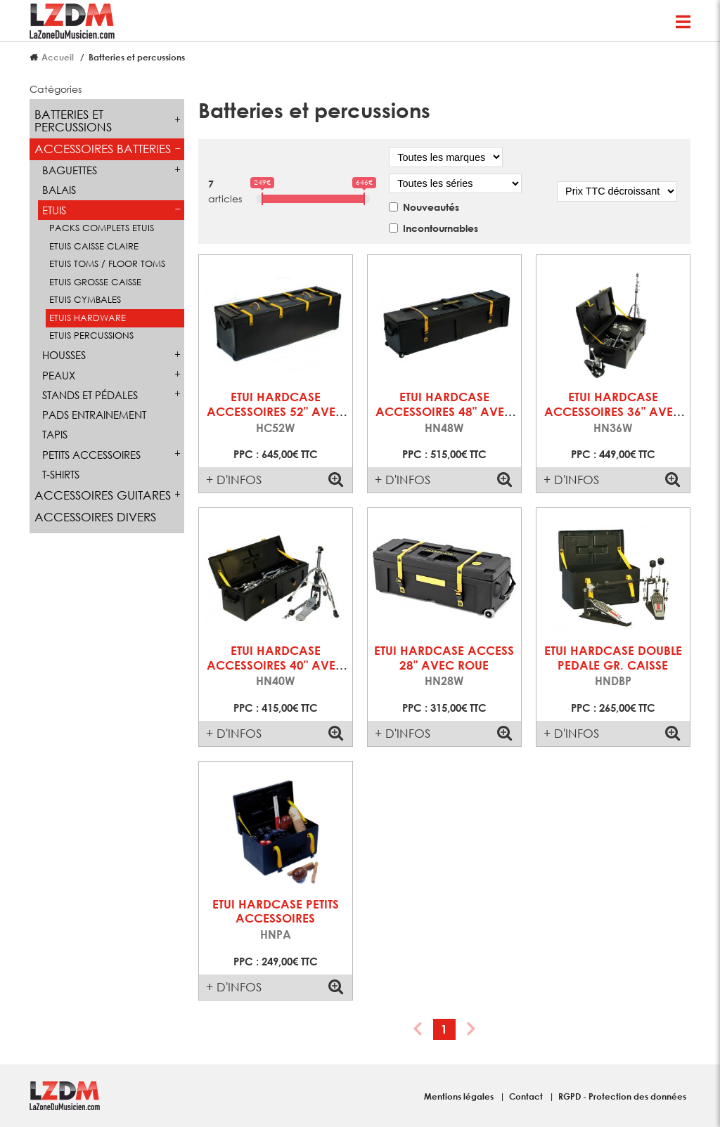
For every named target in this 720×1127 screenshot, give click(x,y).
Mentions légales (460, 1096)
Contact (527, 1096)
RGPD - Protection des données (622, 1096)
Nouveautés (431, 207)
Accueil (57, 57)
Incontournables (440, 228)
